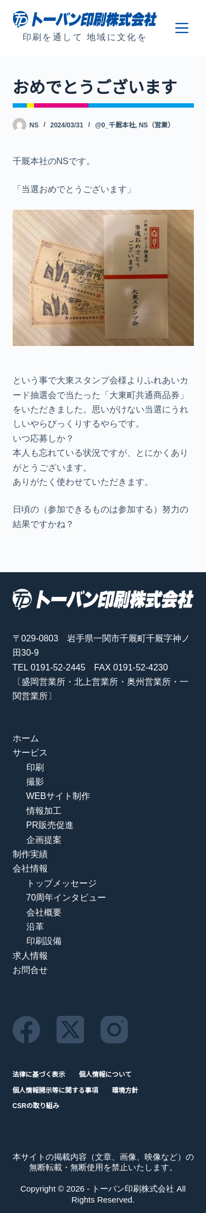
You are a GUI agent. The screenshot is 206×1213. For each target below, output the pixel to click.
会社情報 (30, 868)
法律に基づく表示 (39, 1074)
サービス (30, 752)
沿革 (35, 926)
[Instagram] (114, 1029)
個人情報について (105, 1074)
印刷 (35, 767)
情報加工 (44, 810)
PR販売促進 (50, 825)
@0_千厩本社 (115, 125)
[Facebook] (26, 1029)
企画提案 (44, 840)
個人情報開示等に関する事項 (55, 1090)
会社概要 (44, 912)
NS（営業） (157, 125)
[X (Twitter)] (70, 1029)
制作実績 (30, 854)
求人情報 (30, 955)
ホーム (26, 738)
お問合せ (30, 970)
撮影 (35, 781)
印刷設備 (44, 941)
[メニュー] (182, 28)
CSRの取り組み (36, 1106)
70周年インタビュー (66, 897)
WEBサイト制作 (58, 796)
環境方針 (125, 1090)
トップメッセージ (61, 883)
